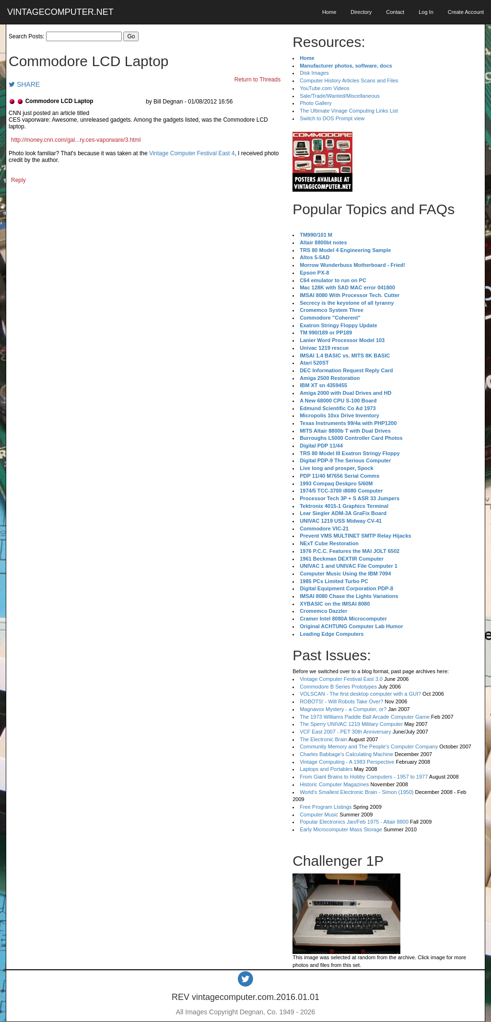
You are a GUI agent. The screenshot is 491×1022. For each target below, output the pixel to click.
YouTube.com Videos (325, 88)
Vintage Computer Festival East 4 (192, 153)
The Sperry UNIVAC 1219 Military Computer (351, 724)
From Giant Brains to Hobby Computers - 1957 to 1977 (364, 777)
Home (329, 12)
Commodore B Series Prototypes (338, 686)
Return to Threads (257, 79)
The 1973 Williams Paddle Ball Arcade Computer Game (365, 717)
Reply (18, 180)
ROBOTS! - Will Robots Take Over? (341, 701)
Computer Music (319, 814)
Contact (395, 12)
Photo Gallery (316, 103)
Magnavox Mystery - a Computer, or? (343, 709)
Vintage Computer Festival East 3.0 (341, 679)
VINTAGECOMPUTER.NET (60, 12)
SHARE (24, 84)
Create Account (466, 12)
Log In (426, 12)
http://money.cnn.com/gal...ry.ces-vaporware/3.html (75, 140)
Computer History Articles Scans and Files (349, 80)
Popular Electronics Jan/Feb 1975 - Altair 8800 (354, 822)
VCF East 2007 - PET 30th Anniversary (345, 732)
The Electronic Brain (323, 739)
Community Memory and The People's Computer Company (369, 746)
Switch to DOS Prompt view (332, 118)
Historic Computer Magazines (334, 784)
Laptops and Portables (326, 769)
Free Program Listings (325, 807)
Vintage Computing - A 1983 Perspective (347, 762)
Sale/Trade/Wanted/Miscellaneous (340, 96)
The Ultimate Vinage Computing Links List (349, 111)
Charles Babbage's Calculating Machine (346, 754)
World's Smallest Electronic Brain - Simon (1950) (356, 792)
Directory (361, 12)
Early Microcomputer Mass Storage (341, 829)
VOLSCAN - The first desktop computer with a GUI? (360, 694)
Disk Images (314, 73)
